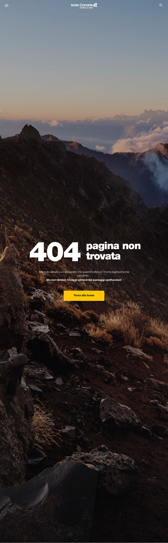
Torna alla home (84, 295)
